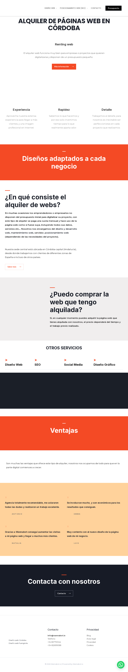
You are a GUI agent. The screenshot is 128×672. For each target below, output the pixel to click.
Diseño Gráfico (104, 365)
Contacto (96, 8)
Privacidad (91, 642)
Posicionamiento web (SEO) (73, 8)
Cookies (90, 645)
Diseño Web (13, 365)
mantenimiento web (22, 233)
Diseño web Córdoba (17, 640)
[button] (64, 67)
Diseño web (50, 8)
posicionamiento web (57, 233)
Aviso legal (91, 639)
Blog (89, 636)
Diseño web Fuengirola (18, 643)
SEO (37, 365)
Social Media (73, 365)
